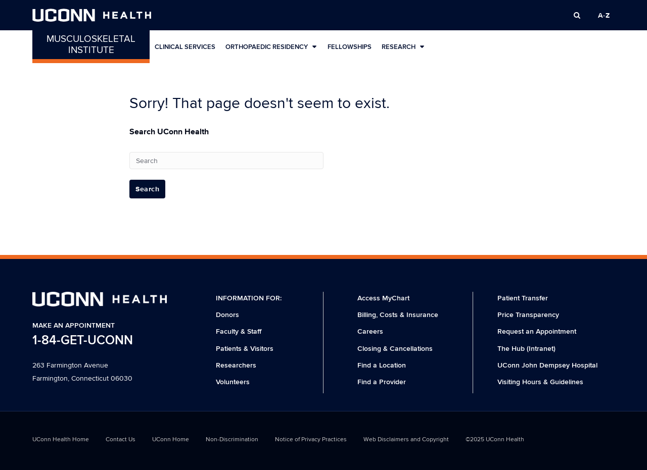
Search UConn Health (169, 131)
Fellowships (350, 47)
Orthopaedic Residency (271, 46)
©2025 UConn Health (495, 439)
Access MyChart (383, 298)
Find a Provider (381, 382)
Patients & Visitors (244, 348)
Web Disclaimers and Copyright (406, 439)
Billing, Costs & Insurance (397, 314)
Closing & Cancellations (395, 348)
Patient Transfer (522, 298)
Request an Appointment (536, 331)
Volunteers (233, 382)
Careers (370, 331)
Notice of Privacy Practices (311, 439)
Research (403, 46)
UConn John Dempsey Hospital (547, 365)
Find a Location (381, 365)
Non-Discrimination (232, 439)
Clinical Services (185, 47)
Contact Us (120, 439)
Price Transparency (528, 314)
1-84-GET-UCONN (82, 340)
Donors (227, 314)
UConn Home (170, 439)
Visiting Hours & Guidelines (540, 382)
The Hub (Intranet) (526, 348)
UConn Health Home (60, 439)
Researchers (236, 365)
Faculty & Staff (238, 331)
